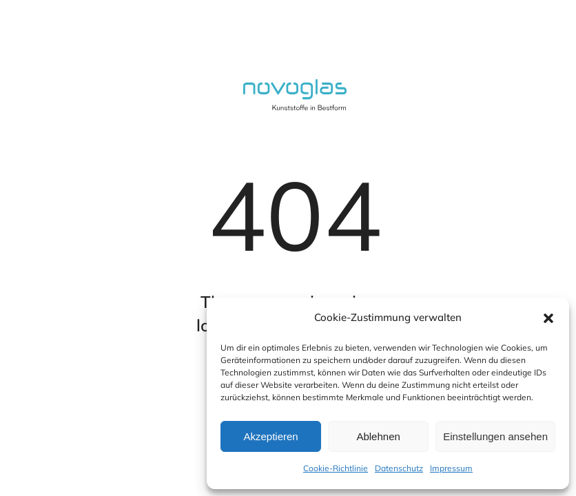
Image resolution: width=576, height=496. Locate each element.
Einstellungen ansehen (495, 436)
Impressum (451, 468)
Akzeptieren (270, 436)
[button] (548, 318)
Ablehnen (378, 436)
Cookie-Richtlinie (335, 468)
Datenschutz (399, 468)
